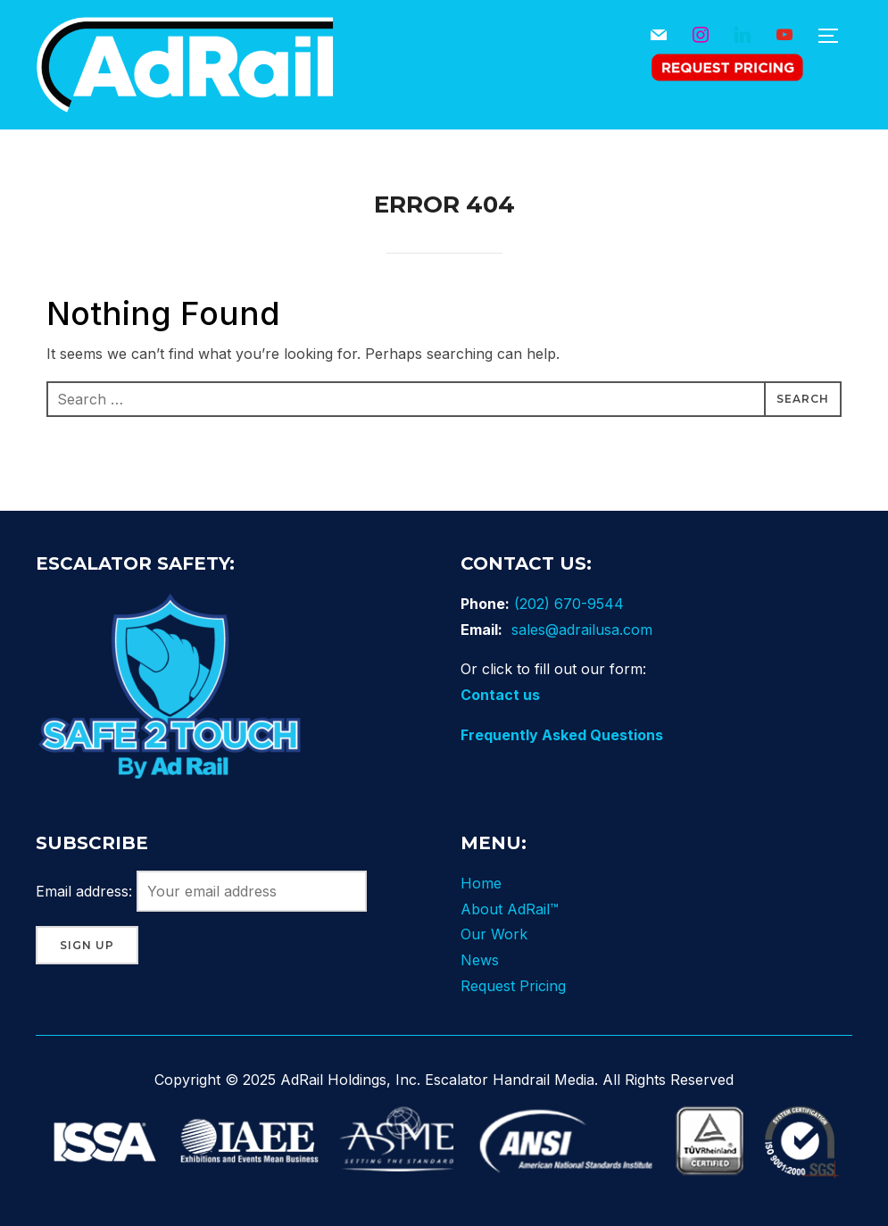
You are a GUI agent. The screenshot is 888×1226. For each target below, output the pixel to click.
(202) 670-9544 (569, 604)
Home (481, 883)
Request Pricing (513, 986)
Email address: (201, 891)
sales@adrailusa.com (581, 629)
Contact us (500, 695)
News (480, 960)
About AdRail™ (510, 909)
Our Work (494, 934)
